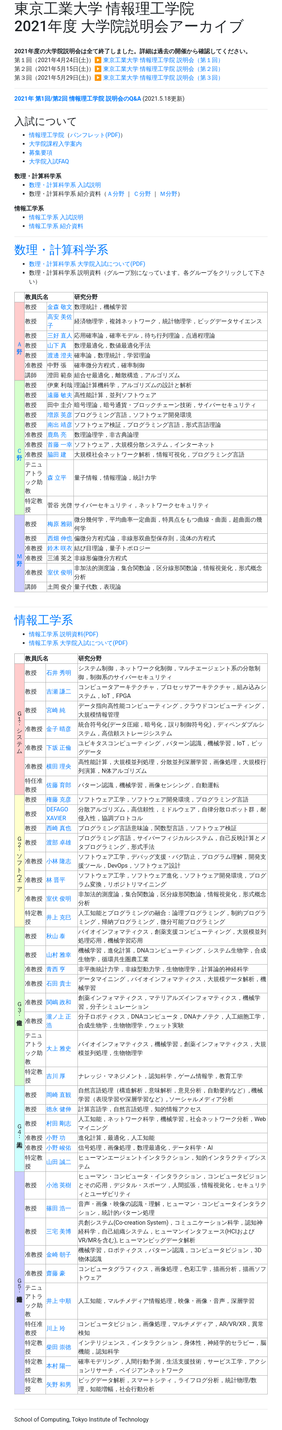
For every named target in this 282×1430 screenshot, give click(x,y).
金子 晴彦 (58, 728)
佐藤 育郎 (58, 785)
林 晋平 (55, 879)
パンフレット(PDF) (95, 135)
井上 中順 (58, 1300)
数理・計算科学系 (61, 250)
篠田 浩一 (58, 1208)
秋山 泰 (55, 936)
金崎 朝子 (58, 1254)
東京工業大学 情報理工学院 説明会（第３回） (163, 77)
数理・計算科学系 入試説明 (65, 184)
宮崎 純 (55, 710)
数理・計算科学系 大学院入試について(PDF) (87, 263)
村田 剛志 (58, 1123)
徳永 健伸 (58, 1109)
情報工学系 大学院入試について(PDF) (78, 643)
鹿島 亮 (56, 434)
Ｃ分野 (142, 193)
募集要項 (41, 152)
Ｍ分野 (168, 193)
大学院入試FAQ (49, 161)
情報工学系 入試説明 (56, 217)
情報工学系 (43, 620)
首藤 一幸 (59, 444)
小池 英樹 (58, 1185)
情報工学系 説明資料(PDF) (63, 634)
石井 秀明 (58, 672)
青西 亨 (55, 969)
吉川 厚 (55, 1076)
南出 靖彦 (59, 424)
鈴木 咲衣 (59, 548)
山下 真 (56, 345)
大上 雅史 (58, 1048)
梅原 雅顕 (59, 524)
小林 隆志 (58, 861)
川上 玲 (55, 1328)
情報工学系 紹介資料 (56, 226)
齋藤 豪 (55, 1273)
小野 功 (55, 1137)
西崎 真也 (58, 828)
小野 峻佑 (58, 1147)
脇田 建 (56, 454)
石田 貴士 (58, 983)
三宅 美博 (58, 1231)
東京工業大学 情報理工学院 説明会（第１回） (163, 60)
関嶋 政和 (58, 1002)
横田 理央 (58, 766)
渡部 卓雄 (58, 842)
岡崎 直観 (58, 1094)
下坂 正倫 (58, 747)
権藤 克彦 (58, 799)
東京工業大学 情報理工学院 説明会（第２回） (163, 68)
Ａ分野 (115, 193)
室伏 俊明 (59, 572)
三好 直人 (59, 335)
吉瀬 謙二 (58, 691)
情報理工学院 (46, 135)
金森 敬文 (59, 306)
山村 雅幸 (58, 954)
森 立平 (56, 477)
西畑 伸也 (59, 538)
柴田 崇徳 (58, 1347)
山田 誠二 (58, 1162)
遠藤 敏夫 (59, 395)
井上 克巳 (58, 917)
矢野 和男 (58, 1384)
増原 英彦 (59, 414)
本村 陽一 (58, 1365)
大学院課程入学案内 (55, 143)
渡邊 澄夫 (59, 355)
